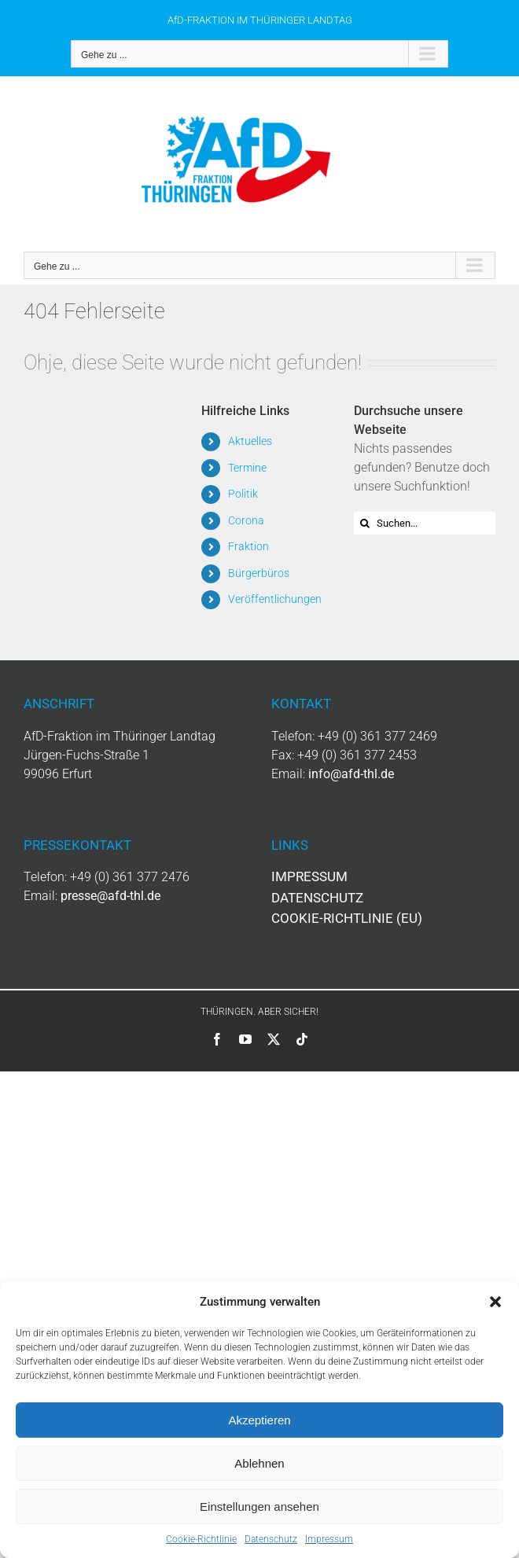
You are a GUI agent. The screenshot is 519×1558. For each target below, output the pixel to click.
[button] (495, 1302)
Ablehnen (259, 1463)
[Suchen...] (424, 523)
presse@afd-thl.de (110, 895)
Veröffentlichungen (275, 599)
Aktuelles (250, 441)
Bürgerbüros (258, 573)
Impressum (329, 1539)
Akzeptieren (259, 1420)
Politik (243, 493)
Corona (246, 520)
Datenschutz (271, 1539)
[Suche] (365, 523)
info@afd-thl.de (351, 773)
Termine (247, 467)
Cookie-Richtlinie (201, 1539)
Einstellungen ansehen (259, 1506)
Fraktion (248, 546)
